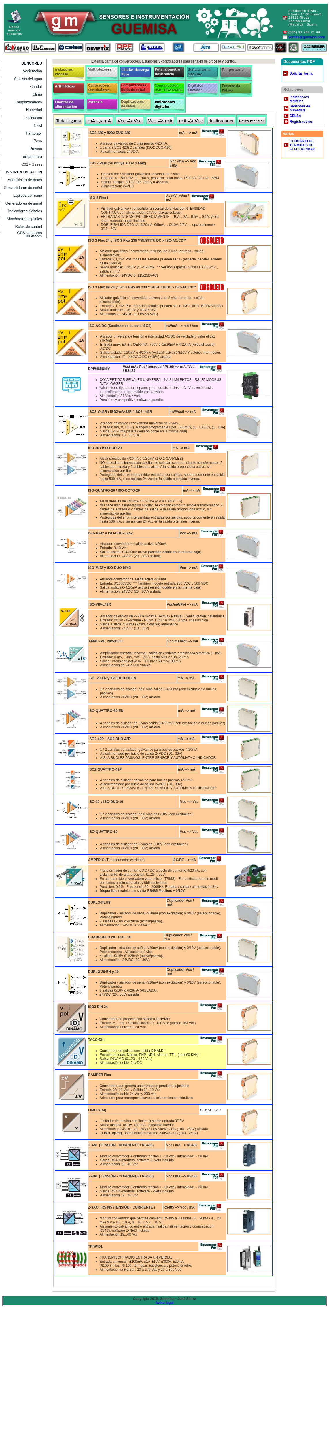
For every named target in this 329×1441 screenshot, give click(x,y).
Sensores (24, 63)
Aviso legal (165, 1303)
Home (24, 133)
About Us (24, 110)
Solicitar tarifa (301, 73)
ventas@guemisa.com (306, 37)
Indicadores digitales (299, 99)
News (24, 94)
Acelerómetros (24, 71)
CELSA (295, 116)
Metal (24, 141)
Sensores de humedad (300, 108)
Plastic (24, 148)
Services (24, 86)
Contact (24, 117)
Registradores (301, 122)
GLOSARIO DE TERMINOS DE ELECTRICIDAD (302, 145)
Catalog (24, 102)
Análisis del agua (24, 78)
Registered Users (24, 125)
